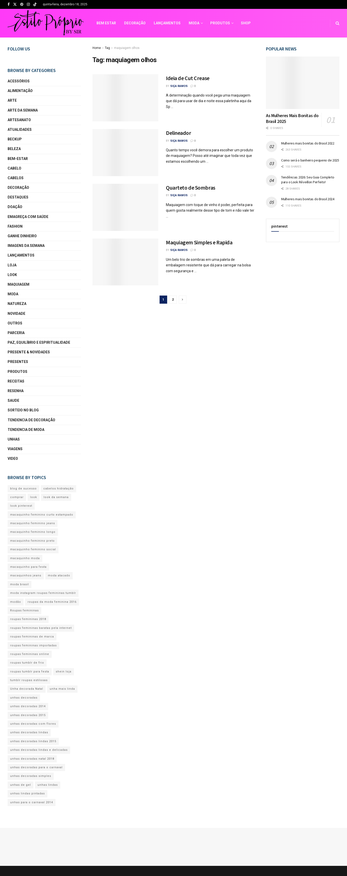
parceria (16, 333)
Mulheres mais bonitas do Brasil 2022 (307, 143)
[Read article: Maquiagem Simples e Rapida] (125, 262)
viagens (15, 449)
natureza (17, 304)
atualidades (20, 129)
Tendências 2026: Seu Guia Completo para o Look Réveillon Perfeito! (307, 180)
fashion (15, 226)
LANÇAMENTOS (91, 23)
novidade (16, 314)
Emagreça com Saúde (28, 217)
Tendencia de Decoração (31, 420)
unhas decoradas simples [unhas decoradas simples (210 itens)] (30, 776)
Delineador (178, 132)
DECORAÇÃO (59, 23)
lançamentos (21, 255)
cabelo (14, 168)
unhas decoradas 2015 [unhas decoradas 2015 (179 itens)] (28, 715)
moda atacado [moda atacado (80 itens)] (59, 575)
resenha (16, 391)
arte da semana (23, 110)
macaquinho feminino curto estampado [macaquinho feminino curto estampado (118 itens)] (41, 514)
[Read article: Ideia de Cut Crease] (125, 97)
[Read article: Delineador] (125, 152)
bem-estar (18, 159)
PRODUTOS (144, 23)
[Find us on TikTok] (34, 4)
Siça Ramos (179, 86)
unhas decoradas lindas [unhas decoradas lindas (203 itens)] (29, 732)
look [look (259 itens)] (33, 497)
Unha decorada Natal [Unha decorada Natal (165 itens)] (26, 688)
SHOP (170, 23)
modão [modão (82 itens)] (15, 602)
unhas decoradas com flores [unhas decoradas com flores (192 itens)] (33, 723)
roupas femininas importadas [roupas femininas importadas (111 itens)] (33, 645)
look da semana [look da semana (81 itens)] (56, 497)
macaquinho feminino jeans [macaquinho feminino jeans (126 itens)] (32, 523)
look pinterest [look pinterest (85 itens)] (21, 505)
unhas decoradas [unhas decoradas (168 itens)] (23, 697)
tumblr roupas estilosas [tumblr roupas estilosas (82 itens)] (29, 680)
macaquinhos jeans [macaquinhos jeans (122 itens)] (25, 575)
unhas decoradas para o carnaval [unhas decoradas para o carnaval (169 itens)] (36, 767)
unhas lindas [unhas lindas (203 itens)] (47, 785)
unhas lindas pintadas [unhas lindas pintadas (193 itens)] (27, 793)
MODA (118, 23)
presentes (18, 362)
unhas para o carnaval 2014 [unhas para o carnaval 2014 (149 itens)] (31, 802)
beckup (15, 139)
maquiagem (18, 284)
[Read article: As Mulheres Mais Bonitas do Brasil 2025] (302, 83)
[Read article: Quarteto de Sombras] (125, 207)
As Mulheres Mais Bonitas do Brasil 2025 (292, 118)
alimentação (20, 91)
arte (12, 100)
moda (13, 294)
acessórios (19, 81)
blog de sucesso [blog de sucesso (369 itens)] (23, 488)
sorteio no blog (23, 410)
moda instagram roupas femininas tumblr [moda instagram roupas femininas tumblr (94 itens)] (43, 593)
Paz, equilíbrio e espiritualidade (39, 342)
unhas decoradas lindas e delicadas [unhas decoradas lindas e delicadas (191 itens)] (39, 750)
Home (96, 48)
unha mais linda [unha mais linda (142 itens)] (62, 688)
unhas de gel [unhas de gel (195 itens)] (20, 785)
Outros (15, 323)
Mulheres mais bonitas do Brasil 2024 (307, 199)
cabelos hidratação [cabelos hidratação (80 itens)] (58, 488)
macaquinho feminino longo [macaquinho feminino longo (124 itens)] (32, 532)
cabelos (16, 178)
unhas (14, 439)
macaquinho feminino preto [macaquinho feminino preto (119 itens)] (32, 540)
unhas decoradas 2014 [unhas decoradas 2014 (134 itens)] (28, 706)
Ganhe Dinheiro (22, 236)
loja (12, 265)
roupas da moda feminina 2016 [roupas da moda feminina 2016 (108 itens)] (52, 602)
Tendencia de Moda (26, 430)
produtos (17, 372)
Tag (107, 48)
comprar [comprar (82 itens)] (17, 497)
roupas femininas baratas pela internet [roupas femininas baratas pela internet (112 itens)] (41, 628)
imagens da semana (26, 246)
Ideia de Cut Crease (187, 78)
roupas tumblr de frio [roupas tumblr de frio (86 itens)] (27, 662)
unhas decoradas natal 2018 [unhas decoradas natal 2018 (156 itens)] (32, 758)
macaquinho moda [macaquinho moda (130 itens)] (25, 558)
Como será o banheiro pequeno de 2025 (310, 160)
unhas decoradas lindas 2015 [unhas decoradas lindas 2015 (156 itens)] (33, 741)
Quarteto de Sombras (190, 187)
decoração (18, 188)
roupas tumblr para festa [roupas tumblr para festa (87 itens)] (29, 671)
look (12, 275)
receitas (16, 381)
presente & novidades (29, 352)
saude (13, 400)
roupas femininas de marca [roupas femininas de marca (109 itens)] (32, 636)
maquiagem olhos (127, 48)
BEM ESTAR (30, 23)
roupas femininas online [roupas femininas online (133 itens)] (29, 654)
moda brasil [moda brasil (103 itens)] (19, 584)
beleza (14, 149)
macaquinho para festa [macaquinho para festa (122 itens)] (28, 567)
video (13, 459)
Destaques (18, 197)
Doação (15, 207)
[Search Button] (337, 23)
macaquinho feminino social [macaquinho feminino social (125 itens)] (33, 549)
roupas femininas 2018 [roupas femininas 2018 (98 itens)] (28, 619)
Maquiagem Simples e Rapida (199, 242)
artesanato (19, 120)
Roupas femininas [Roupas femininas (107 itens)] (24, 610)
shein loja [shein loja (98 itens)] (63, 671)
